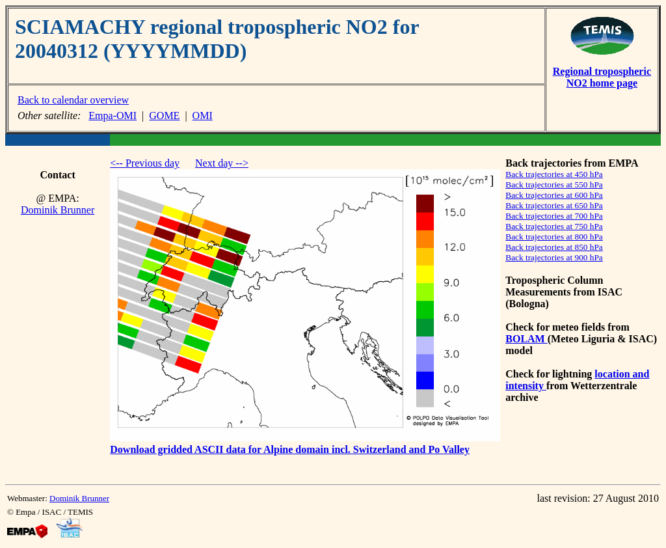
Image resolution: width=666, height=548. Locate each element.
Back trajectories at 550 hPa (554, 184)
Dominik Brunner (57, 209)
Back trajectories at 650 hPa (554, 205)
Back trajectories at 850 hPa (554, 247)
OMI (203, 115)
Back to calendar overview (73, 99)
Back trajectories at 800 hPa (554, 236)
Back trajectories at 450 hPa (554, 174)
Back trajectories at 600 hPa (554, 195)
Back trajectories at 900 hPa (554, 257)
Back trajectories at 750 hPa (554, 226)
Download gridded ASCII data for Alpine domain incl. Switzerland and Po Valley (290, 449)
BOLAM (526, 338)
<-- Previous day (145, 163)
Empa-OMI (112, 115)
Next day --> (221, 163)
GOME (164, 115)
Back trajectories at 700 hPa (554, 216)
